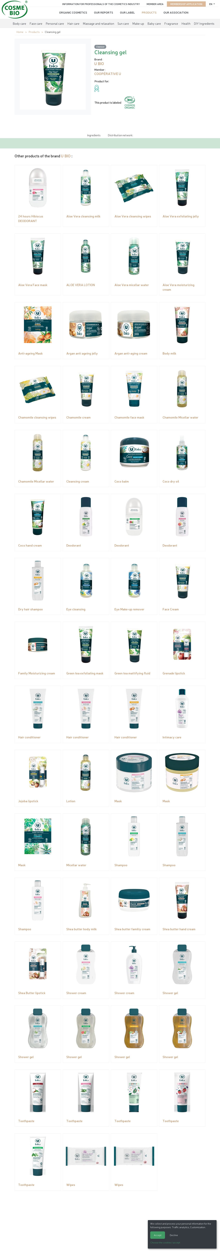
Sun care (123, 23)
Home (19, 32)
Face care (36, 23)
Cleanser (100, 46)
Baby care (154, 23)
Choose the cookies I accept (165, 1242)
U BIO (66, 155)
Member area (155, 3)
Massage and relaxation (98, 23)
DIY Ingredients (204, 23)
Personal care (55, 23)
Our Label (127, 12)
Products (149, 12)
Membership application (186, 3)
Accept (157, 1235)
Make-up (138, 23)
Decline (174, 1235)
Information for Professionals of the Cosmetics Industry (101, 3)
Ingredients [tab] (94, 135)
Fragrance (171, 23)
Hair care (73, 23)
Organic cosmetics (73, 12)
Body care (19, 23)
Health (186, 23)
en (211, 3)
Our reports (103, 12)
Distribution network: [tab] (120, 135)
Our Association (175, 12)
